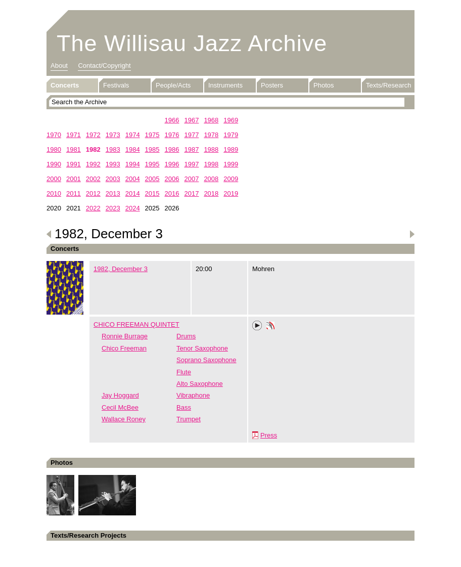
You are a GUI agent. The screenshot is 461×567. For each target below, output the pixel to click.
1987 (191, 149)
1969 (230, 120)
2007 (191, 179)
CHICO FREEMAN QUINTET (136, 324)
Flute (183, 372)
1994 (132, 164)
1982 (93, 149)
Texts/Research (388, 85)
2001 (73, 179)
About (59, 65)
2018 (211, 193)
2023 (113, 208)
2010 (54, 193)
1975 (152, 135)
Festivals (116, 85)
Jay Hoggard (120, 395)
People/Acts (173, 85)
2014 (132, 193)
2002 (93, 179)
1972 (93, 135)
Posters (272, 85)
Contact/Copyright (104, 65)
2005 (152, 179)
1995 (152, 164)
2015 (152, 193)
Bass (183, 407)
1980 (54, 149)
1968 (211, 120)
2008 (211, 179)
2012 (93, 193)
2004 (132, 179)
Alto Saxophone (199, 383)
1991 (73, 164)
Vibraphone (193, 395)
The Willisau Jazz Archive (192, 43)
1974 (132, 135)
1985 (152, 149)
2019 (230, 193)
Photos (323, 85)
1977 (191, 135)
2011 (73, 193)
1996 (172, 164)
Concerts (65, 85)
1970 (54, 135)
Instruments (225, 85)
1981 (73, 149)
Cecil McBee (120, 407)
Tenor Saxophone (202, 348)
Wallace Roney (124, 419)
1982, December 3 (121, 269)
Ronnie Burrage (125, 336)
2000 (54, 179)
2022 (93, 208)
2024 (132, 208)
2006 (172, 179)
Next (411, 234)
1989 (230, 149)
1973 (113, 135)
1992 (93, 164)
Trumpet (188, 419)
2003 (113, 179)
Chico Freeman (124, 348)
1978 (211, 135)
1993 (113, 164)
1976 (172, 135)
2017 (191, 193)
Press (268, 435)
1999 (230, 164)
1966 (172, 120)
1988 (211, 149)
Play (257, 326)
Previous (49, 234)
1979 (230, 135)
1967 (191, 120)
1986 (172, 149)
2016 (172, 193)
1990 (54, 164)
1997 (191, 164)
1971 (73, 135)
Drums (186, 336)
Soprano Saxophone (206, 360)
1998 (211, 164)
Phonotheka (270, 327)
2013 (113, 193)
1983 (113, 149)
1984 (132, 149)
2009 (230, 179)
